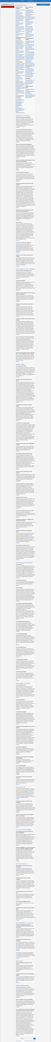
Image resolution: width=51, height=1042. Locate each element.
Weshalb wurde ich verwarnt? (20, 83)
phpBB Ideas (25, 1003)
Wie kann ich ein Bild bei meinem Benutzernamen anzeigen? (20, 52)
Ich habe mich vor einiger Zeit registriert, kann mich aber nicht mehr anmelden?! (20, 27)
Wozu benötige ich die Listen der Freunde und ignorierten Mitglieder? (30, 42)
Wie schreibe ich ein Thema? (20, 63)
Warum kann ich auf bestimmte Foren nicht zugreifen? (19, 78)
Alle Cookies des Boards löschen (30, 1040)
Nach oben (17, 127)
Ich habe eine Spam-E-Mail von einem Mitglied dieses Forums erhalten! (29, 35)
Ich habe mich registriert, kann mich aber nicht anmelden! (20, 24)
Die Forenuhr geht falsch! (20, 42)
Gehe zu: (22, 1038)
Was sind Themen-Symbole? (20, 112)
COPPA (33, 188)
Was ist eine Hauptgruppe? (29, 21)
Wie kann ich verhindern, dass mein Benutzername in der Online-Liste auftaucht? (20, 18)
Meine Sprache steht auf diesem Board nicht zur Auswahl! (19, 48)
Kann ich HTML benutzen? (20, 99)
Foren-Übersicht (5, 4)
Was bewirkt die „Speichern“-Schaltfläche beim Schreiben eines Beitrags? (20, 88)
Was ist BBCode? (18, 98)
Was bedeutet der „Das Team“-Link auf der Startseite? (29, 24)
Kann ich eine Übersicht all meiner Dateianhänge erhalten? (29, 83)
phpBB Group (20, 989)
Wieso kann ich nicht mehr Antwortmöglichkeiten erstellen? (20, 73)
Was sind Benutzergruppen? (29, 12)
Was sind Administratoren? (29, 9)
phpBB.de (19, 995)
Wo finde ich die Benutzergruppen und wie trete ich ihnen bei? (29, 14)
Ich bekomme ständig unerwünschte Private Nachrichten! (28, 32)
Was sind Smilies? (18, 100)
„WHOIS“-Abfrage (19, 1016)
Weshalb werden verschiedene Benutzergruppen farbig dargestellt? (30, 19)
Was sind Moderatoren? (29, 11)
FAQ (3, 6)
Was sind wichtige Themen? (20, 109)
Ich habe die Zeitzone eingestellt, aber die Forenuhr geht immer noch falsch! (20, 45)
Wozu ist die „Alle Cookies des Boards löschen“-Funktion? (20, 34)
